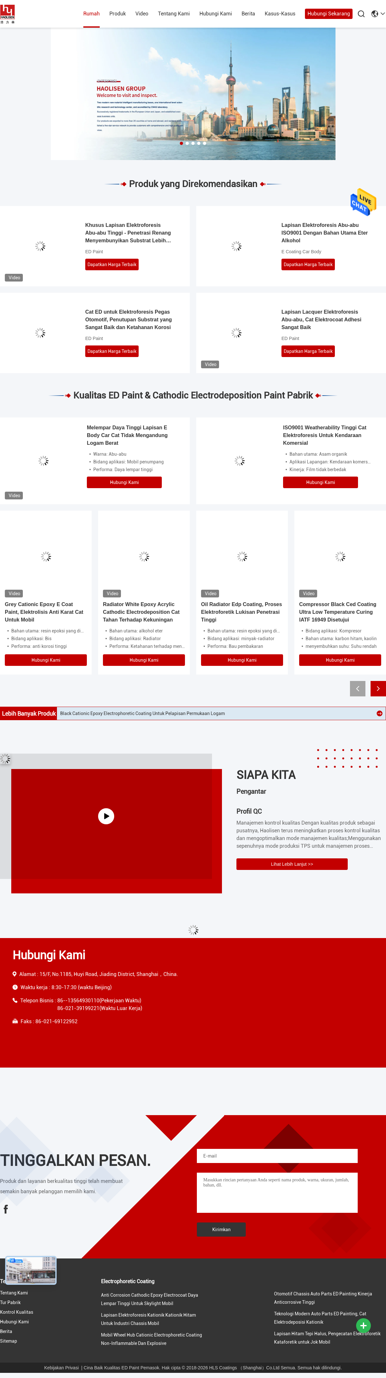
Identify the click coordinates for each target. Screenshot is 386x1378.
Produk (117, 14)
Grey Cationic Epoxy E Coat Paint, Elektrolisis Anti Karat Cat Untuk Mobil (44, 612)
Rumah (91, 14)
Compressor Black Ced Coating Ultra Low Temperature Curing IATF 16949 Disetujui (337, 612)
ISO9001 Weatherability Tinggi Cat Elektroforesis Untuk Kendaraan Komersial (324, 435)
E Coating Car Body (301, 251)
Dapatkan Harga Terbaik (111, 264)
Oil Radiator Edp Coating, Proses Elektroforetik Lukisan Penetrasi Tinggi (241, 612)
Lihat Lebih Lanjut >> (292, 864)
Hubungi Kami (215, 14)
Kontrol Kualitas (16, 1312)
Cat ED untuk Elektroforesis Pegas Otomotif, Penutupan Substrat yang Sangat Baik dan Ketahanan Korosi (128, 319)
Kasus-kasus (280, 14)
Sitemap (8, 1341)
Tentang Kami (174, 14)
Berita (248, 14)
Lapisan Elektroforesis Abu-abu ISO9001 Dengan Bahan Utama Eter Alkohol (324, 232)
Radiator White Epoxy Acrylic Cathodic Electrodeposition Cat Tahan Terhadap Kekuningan (141, 612)
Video (141, 14)
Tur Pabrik (10, 1302)
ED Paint (94, 251)
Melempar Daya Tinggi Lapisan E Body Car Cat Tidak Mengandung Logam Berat (127, 435)
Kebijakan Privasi (61, 1367)
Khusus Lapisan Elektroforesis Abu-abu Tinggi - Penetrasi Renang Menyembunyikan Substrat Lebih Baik (128, 233)
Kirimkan (221, 1229)
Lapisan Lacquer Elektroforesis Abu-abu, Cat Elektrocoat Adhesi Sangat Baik (321, 319)
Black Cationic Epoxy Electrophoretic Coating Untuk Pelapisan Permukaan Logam (142, 713)
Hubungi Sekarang (329, 14)
